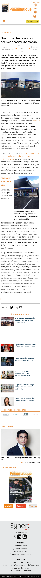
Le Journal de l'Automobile (20, 562)
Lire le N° (8, 506)
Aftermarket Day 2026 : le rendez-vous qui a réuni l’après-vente (25, 320)
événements (35, 2)
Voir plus (33, 506)
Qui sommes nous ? (20, 549)
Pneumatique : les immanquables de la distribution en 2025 (23, 374)
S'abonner (21, 506)
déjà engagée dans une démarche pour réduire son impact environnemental (20, 156)
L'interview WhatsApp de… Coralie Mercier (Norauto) (25, 399)
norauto (5, 299)
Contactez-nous (20, 546)
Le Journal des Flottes (21, 568)
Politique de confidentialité (20, 554)
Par (23, 49)
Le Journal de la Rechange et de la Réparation (20, 565)
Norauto (36, 121)
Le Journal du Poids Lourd (20, 571)
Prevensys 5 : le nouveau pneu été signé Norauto (24, 359)
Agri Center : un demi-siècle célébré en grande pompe (25, 346)
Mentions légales (20, 551)
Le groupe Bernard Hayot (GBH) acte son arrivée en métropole (25, 387)
